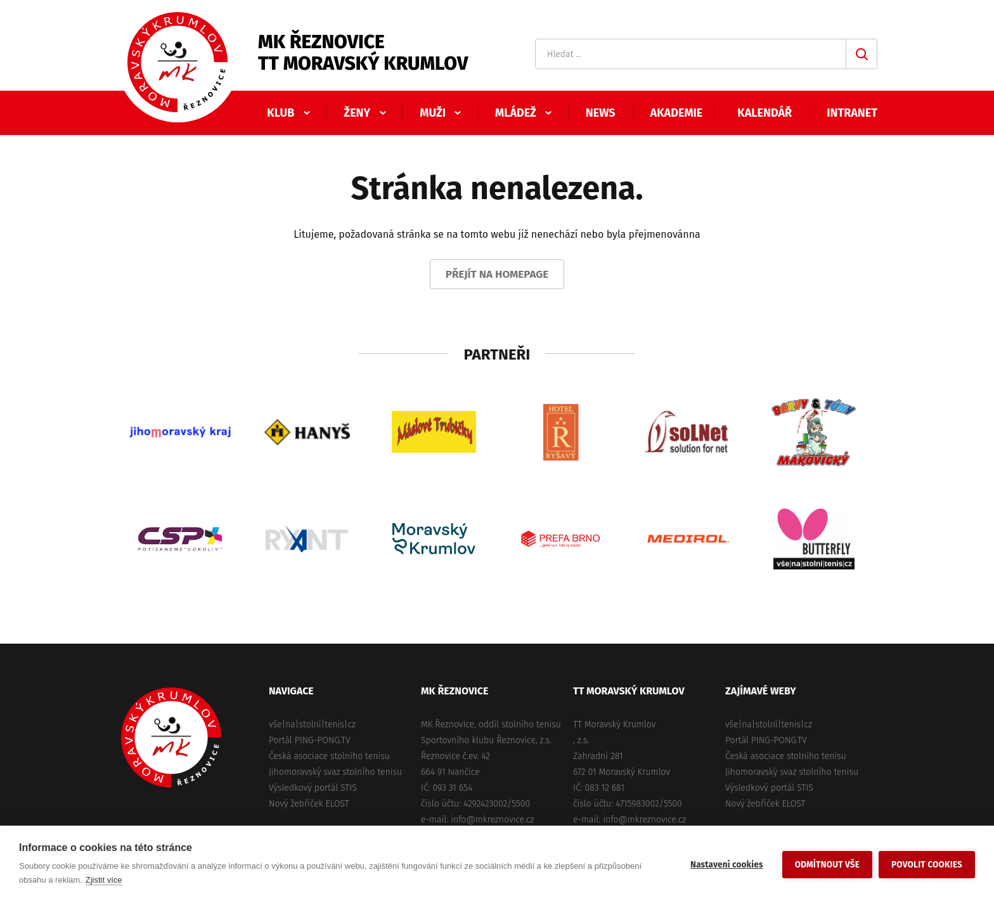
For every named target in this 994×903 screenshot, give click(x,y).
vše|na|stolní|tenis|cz (312, 724)
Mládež (515, 113)
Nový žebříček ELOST (309, 803)
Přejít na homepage (497, 274)
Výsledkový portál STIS (313, 788)
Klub (280, 113)
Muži (433, 113)
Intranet (852, 113)
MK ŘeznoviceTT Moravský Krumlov (363, 52)
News (601, 113)
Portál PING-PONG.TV (310, 740)
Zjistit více (104, 880)
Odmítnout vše (827, 864)
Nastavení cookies (726, 864)
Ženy (357, 113)
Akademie (676, 113)
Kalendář (764, 113)
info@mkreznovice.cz (492, 819)
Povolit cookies (926, 864)
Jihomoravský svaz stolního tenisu (335, 772)
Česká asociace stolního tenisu (329, 756)
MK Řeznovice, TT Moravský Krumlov (171, 737)
